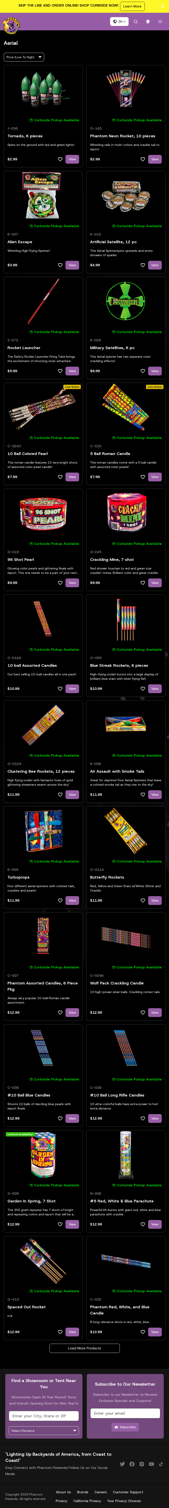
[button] (119, 21)
